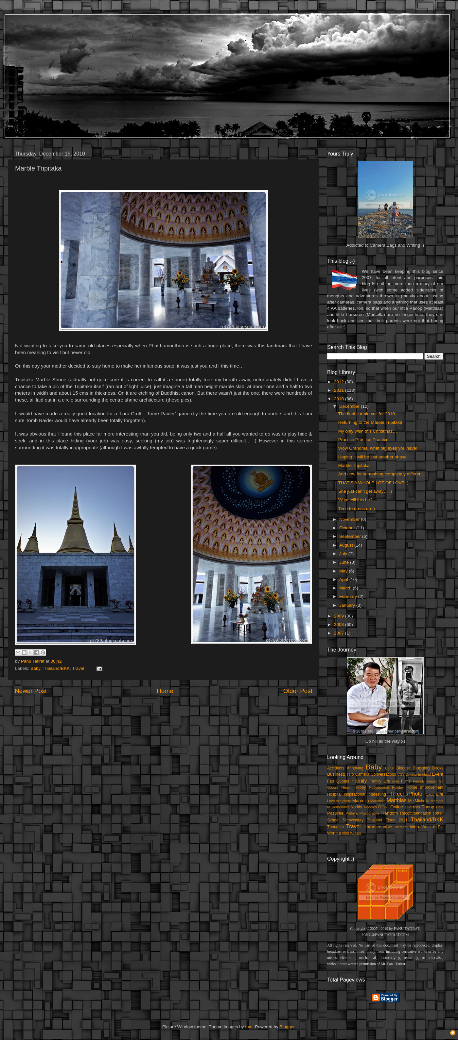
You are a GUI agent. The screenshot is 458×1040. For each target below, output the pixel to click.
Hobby (360, 787)
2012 (339, 381)
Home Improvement (425, 787)
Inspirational (354, 794)
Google (333, 787)
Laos (430, 794)
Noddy (356, 807)
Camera (362, 774)
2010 (339, 398)
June (344, 562)
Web (414, 826)
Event (437, 774)
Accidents (335, 768)
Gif (441, 781)
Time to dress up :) (356, 508)
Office (383, 807)
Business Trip (340, 774)
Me (411, 801)
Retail (438, 813)
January (347, 605)
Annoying (355, 768)
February (348, 596)
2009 (339, 616)
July (343, 553)
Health (347, 787)
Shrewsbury (353, 820)
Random (389, 813)
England (424, 774)
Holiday (398, 787)
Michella (422, 801)
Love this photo (339, 801)
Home (165, 690)
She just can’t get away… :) (365, 491)
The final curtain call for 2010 (366, 413)
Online (396, 806)
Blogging (421, 768)
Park (439, 807)
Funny (432, 781)
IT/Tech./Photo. (406, 794)
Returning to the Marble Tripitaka (370, 422)
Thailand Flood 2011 (387, 820)
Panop (427, 806)
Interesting (376, 794)
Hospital (334, 794)
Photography (369, 813)
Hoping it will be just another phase (372, 456)
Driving (411, 774)
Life (439, 794)
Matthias (397, 800)
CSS (400, 774)
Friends (419, 781)
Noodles (370, 807)
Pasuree (335, 813)
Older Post (297, 690)
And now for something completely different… (382, 473)
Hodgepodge (379, 787)
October (347, 527)
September (350, 536)
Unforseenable (377, 826)
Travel (78, 668)
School (333, 820)
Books (437, 768)
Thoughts (335, 827)
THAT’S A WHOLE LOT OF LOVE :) (373, 482)
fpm (249, 1026)
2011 (339, 390)
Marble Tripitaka (354, 465)
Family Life (380, 781)
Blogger (403, 768)
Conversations (383, 774)
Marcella (360, 800)
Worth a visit (338, 833)
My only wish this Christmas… (367, 431)
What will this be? (355, 499)
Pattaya (352, 813)
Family (359, 781)
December (350, 406)
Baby (35, 668)
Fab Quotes (338, 781)
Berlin (389, 768)
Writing (355, 833)
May (344, 571)
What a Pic (432, 827)
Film (395, 781)
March (346, 588)
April (344, 579)
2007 (339, 633)
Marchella (378, 801)
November (350, 519)
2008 (339, 624)
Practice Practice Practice (363, 439)
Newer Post (31, 690)
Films (406, 781)
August (346, 545)
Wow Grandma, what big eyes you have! (377, 448)
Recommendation (415, 813)
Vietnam (401, 827)
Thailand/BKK (56, 668)
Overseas (412, 807)
